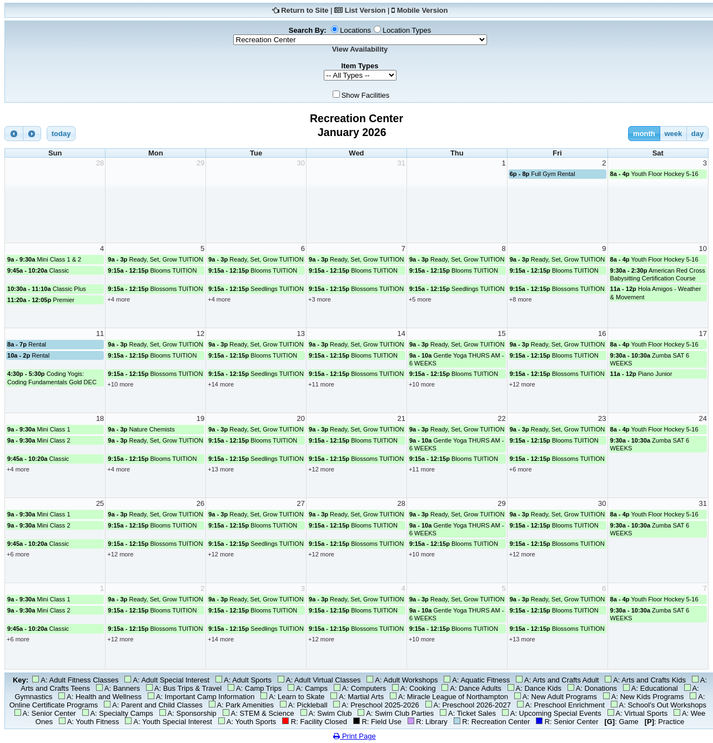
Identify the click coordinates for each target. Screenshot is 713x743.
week (673, 133)
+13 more (221, 469)
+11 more (321, 384)
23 (602, 418)
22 (501, 418)
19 (200, 418)
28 (100, 163)
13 (301, 333)
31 (401, 163)
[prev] (13, 133)
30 (301, 163)
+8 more (520, 299)
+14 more (221, 384)
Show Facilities (366, 95)
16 (602, 333)
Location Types (407, 30)
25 (100, 503)
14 (401, 333)
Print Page (354, 736)
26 (200, 503)
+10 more (120, 384)
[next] (32, 133)
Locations (355, 30)
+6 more (520, 469)
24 (703, 418)
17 (703, 333)
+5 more (420, 299)
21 (401, 418)
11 (100, 333)
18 (100, 418)
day (697, 133)
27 (301, 503)
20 (301, 418)
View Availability (360, 49)
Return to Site (304, 10)
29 (200, 163)
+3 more (319, 299)
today (61, 133)
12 (200, 333)
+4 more (118, 299)
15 (501, 333)
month (644, 133)
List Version (365, 10)
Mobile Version (422, 10)
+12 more (522, 384)
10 (703, 248)
